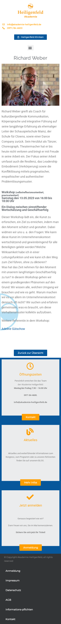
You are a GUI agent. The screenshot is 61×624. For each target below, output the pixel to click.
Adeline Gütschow (13, 329)
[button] (30, 47)
